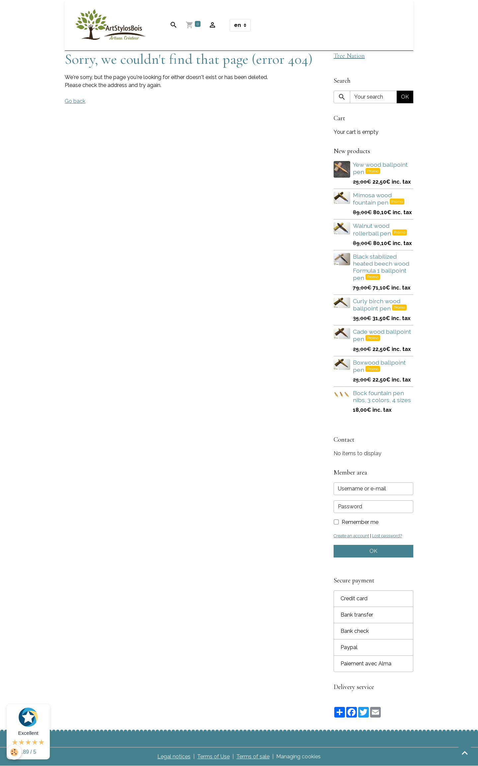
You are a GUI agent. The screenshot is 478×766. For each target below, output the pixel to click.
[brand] (112, 25)
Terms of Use (213, 756)
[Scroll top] (464, 752)
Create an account (351, 535)
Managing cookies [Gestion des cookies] (298, 756)
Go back (75, 101)
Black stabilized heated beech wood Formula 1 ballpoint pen (381, 267)
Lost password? (387, 535)
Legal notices (174, 756)
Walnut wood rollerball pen (372, 229)
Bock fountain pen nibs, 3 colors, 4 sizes (382, 396)
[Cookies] (14, 752)
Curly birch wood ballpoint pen (376, 305)
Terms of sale (253, 756)
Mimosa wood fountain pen (372, 199)
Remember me (360, 522)
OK (405, 97)
